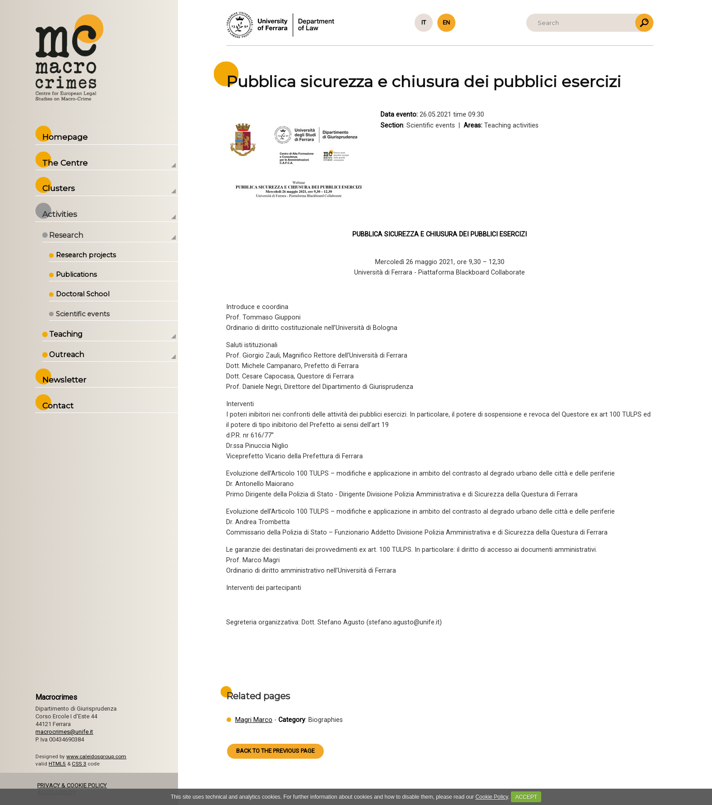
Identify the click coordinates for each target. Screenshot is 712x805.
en (446, 22)
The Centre (65, 162)
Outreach (66, 354)
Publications (76, 274)
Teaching (66, 334)
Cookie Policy (491, 797)
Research (66, 235)
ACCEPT (526, 797)
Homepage (65, 137)
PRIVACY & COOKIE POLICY (72, 785)
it (423, 22)
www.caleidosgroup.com (96, 756)
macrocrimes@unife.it (64, 731)
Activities (59, 214)
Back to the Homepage (69, 57)
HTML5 (57, 764)
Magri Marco (253, 720)
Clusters (58, 188)
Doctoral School (82, 294)
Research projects (86, 255)
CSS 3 (79, 764)
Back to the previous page (275, 750)
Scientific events (82, 314)
